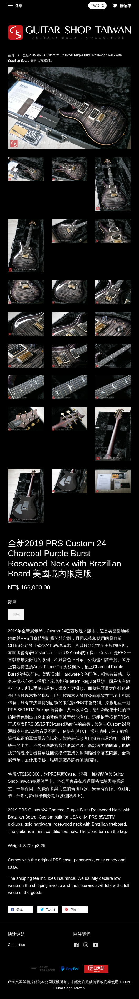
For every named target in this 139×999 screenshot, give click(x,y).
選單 (15, 6)
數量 (12, 601)
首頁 (11, 55)
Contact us (16, 945)
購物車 (121, 6)
